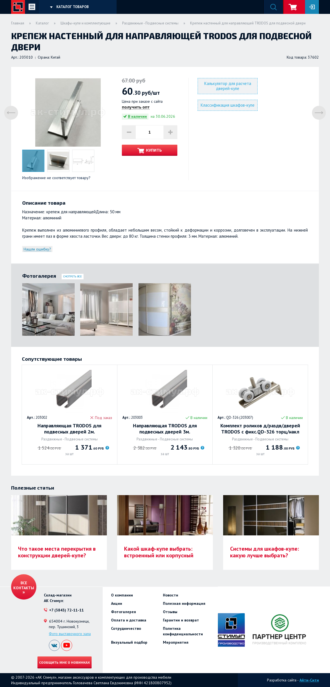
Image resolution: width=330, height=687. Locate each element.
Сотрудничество (126, 628)
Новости (170, 595)
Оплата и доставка (128, 620)
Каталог (42, 23)
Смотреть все (72, 276)
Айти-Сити (309, 680)
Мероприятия (175, 642)
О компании (122, 595)
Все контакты (23, 585)
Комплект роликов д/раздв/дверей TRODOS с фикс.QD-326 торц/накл (260, 429)
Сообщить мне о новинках (64, 662)
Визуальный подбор (129, 642)
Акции (116, 603)
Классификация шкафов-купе (228, 105)
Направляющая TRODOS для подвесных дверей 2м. (69, 429)
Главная (17, 23)
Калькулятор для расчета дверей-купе (227, 86)
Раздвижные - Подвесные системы (150, 23)
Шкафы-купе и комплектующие (85, 23)
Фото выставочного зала (70, 633)
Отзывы (170, 611)
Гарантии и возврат (181, 620)
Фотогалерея (123, 611)
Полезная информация (184, 603)
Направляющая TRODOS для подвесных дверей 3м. (165, 429)
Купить (154, 150)
